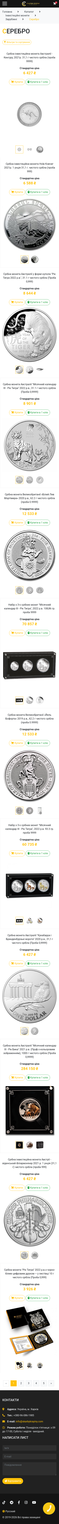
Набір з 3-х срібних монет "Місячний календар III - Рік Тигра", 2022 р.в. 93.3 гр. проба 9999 (30, 829)
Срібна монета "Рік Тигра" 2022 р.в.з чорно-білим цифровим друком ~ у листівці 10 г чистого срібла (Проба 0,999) (29, 1273)
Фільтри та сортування (17, 42)
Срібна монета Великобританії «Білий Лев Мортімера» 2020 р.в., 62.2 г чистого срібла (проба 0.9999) (29, 498)
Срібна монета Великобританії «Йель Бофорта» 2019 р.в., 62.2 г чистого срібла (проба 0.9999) (29, 718)
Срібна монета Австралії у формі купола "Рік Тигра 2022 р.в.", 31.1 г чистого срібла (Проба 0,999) (29, 278)
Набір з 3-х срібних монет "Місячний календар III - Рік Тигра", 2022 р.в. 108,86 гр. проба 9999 (29, 608)
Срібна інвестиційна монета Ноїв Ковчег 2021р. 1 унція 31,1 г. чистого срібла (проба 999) (29, 167)
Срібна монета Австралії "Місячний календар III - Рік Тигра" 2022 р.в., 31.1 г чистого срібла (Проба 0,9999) (29, 388)
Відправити (12, 1480)
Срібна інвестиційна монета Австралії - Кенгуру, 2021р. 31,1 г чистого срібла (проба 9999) (29, 57)
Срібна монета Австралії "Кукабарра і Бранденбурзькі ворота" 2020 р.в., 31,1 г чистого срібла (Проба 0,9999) (29, 939)
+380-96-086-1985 (24, 1415)
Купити (17, 81)
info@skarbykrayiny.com (29, 1421)
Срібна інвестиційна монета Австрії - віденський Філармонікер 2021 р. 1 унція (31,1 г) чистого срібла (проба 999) (29, 1163)
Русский (10, 1511)
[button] (19, 149)
